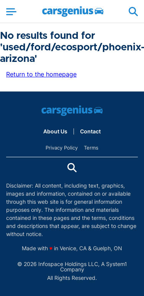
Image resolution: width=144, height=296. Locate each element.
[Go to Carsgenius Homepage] (72, 11)
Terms (91, 148)
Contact (90, 131)
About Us (55, 131)
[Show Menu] (11, 11)
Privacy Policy (62, 148)
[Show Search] (133, 11)
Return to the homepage (41, 74)
